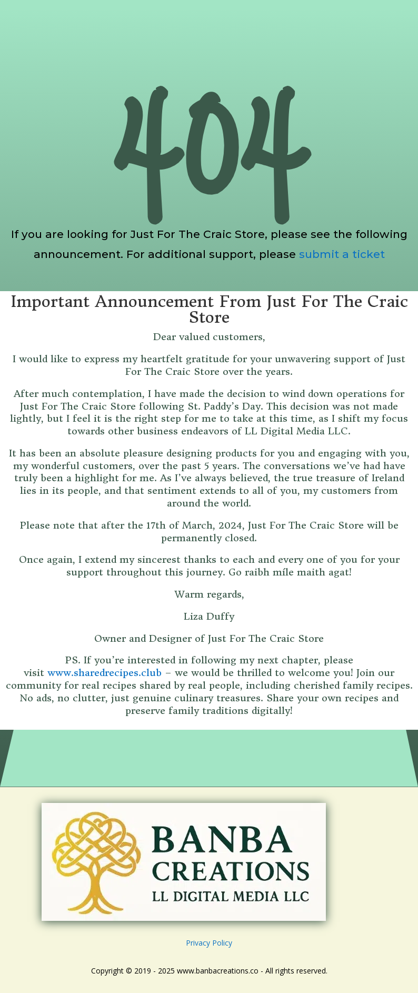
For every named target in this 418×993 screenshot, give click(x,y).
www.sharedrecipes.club (104, 673)
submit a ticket (342, 254)
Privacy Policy (209, 943)
